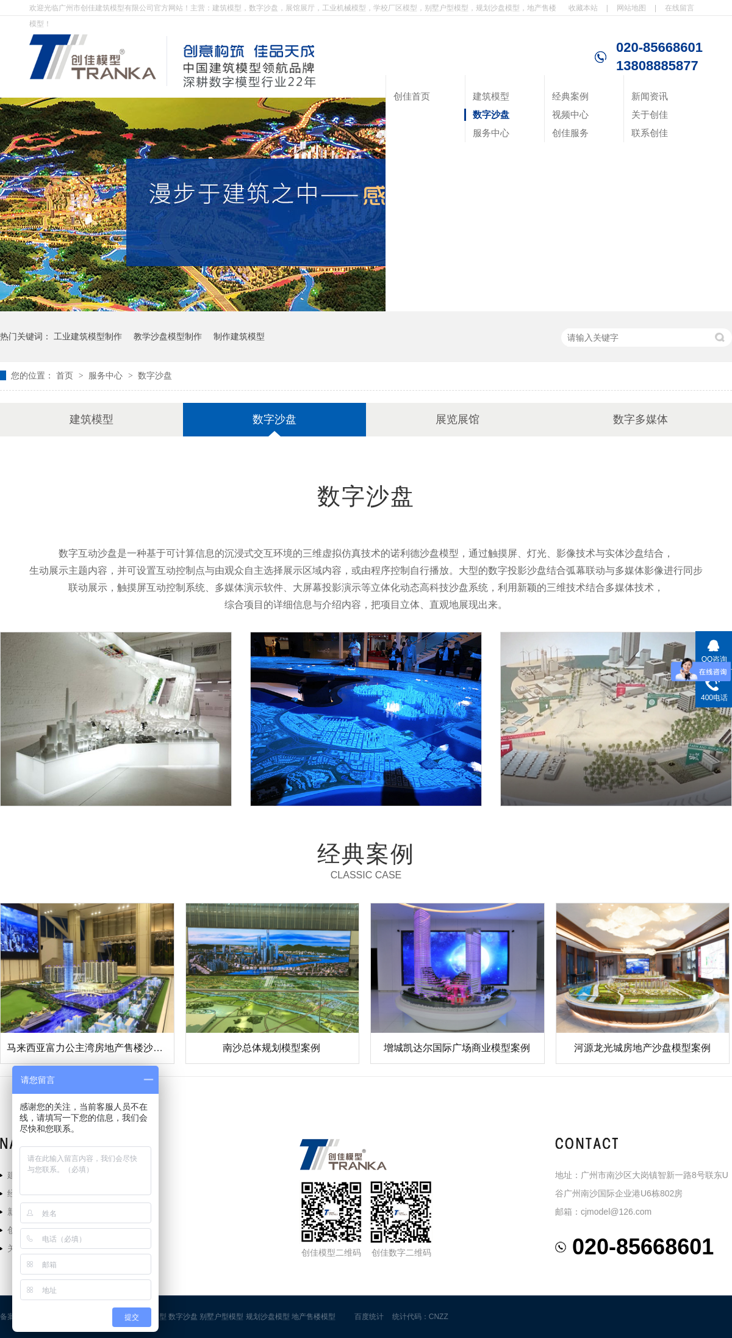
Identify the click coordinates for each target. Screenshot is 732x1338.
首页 (66, 375)
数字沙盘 (491, 114)
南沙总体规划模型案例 (271, 1048)
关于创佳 (649, 114)
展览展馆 (457, 419)
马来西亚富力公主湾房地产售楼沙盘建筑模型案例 (114, 1048)
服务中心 (491, 133)
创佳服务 (570, 133)
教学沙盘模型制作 (168, 336)
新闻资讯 (649, 96)
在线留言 (679, 8)
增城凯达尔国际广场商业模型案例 (457, 1048)
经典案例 (570, 96)
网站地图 (631, 8)
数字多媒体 (640, 419)
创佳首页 (411, 96)
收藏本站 (583, 8)
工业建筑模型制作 (88, 336)
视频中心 (570, 114)
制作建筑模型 (239, 336)
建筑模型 (491, 96)
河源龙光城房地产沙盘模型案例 (642, 1048)
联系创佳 (649, 133)
